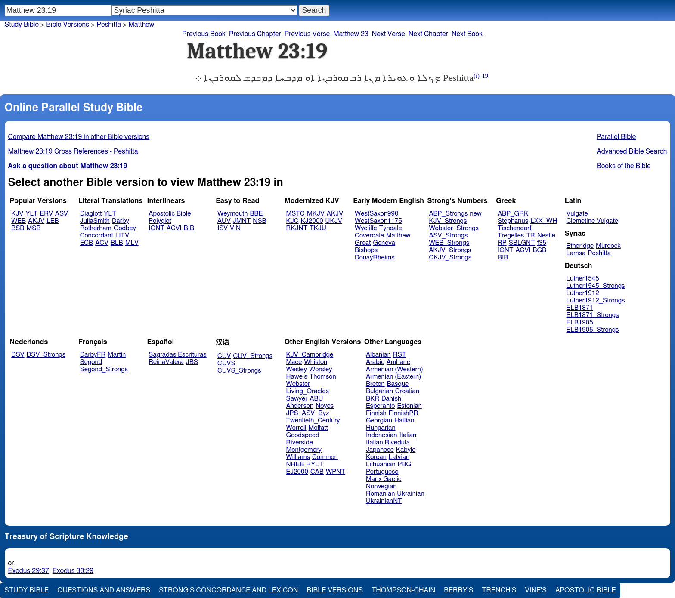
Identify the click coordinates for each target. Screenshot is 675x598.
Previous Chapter (255, 34)
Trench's (499, 590)
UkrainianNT (384, 501)
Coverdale (369, 235)
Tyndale (390, 228)
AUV (224, 221)
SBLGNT (522, 243)
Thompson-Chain (403, 590)
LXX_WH (543, 221)
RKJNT (297, 228)
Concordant (96, 235)
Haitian (404, 420)
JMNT (242, 221)
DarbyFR (93, 354)
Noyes (325, 406)
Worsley (320, 369)
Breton (375, 384)
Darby (120, 221)
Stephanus (513, 221)
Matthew (141, 24)
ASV (61, 213)
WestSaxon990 (376, 213)
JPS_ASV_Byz (307, 413)
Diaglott (91, 213)
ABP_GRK (513, 213)
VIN (235, 228)
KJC (292, 221)
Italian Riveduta (388, 442)
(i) (477, 76)
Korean (376, 457)
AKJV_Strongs (450, 250)
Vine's (536, 590)
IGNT (156, 228)
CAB (317, 472)
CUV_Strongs (252, 356)
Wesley (296, 369)
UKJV (333, 221)
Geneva (384, 243)
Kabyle (406, 450)
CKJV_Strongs (450, 257)
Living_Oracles (307, 391)
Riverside (299, 442)
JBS (192, 362)
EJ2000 (297, 472)
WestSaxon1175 (378, 221)
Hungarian (381, 428)
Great (363, 243)
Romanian (380, 493)
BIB (189, 228)
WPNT (335, 472)
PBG (405, 464)
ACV (101, 243)
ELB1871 (580, 308)
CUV (224, 356)
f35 (541, 243)
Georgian (379, 420)
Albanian (378, 354)
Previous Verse (307, 34)
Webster (298, 384)
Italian (407, 435)
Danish (391, 398)
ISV (222, 228)
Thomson (323, 376)
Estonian (409, 406)
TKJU (318, 228)
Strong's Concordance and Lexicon (228, 590)
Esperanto (380, 406)
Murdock (608, 246)
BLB (117, 243)
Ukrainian (410, 493)
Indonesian (381, 435)
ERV (46, 213)
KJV (17, 213)
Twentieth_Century (313, 420)
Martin (117, 354)
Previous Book (204, 34)
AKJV (36, 221)
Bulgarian (379, 391)
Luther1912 (583, 293)
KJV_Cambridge (310, 354)
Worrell (296, 428)
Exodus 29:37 (28, 570)
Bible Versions (67, 24)
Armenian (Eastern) (393, 376)
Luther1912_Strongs (596, 300)
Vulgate (577, 213)
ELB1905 (580, 322)
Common (325, 457)
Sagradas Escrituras (177, 354)
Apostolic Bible (585, 590)
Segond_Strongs (104, 369)
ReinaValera (166, 362)
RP (502, 243)
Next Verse (388, 34)
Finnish (376, 413)
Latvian (399, 457)
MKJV (316, 213)
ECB (86, 243)
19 (485, 76)
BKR (372, 398)
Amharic (398, 362)
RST (399, 354)
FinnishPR (403, 413)
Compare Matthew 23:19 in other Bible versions (79, 136)
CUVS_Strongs (239, 370)
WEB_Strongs (449, 243)
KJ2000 (312, 221)
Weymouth (232, 213)
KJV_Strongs (448, 221)
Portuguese (382, 472)
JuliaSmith (95, 221)
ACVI (174, 228)
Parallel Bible (616, 136)
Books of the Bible (624, 166)
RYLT (314, 464)
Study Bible (22, 24)
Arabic (375, 362)
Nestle (546, 235)
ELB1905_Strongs (593, 330)
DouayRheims (375, 257)
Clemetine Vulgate (592, 221)
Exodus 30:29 (73, 570)
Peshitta (108, 24)
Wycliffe (366, 228)
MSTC (295, 213)
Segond (91, 362)
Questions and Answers (103, 590)
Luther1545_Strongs (596, 286)
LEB (52, 221)
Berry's (458, 590)
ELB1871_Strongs (593, 315)
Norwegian (381, 486)
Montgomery (304, 450)
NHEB (295, 464)
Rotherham (95, 228)
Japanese (380, 450)
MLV (132, 243)
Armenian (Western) (394, 369)
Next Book (467, 34)
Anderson (300, 406)
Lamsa (576, 253)
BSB (17, 228)
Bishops (366, 250)
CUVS (226, 363)
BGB (539, 250)
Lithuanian (381, 464)
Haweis (296, 376)
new (476, 213)
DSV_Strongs (46, 354)
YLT (31, 213)
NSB (259, 221)
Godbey (125, 228)
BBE (256, 213)
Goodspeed (302, 435)
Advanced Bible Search (632, 151)
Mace (294, 362)
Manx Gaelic (384, 479)
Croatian (407, 391)
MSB (33, 228)
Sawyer (297, 398)
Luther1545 (583, 278)
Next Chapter (428, 34)
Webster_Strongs (454, 228)
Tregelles (511, 235)
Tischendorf (514, 228)
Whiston (315, 362)
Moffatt (318, 428)
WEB (18, 221)
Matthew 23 (350, 34)
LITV (122, 235)
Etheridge (580, 246)
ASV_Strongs (448, 235)
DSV (18, 354)
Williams (298, 457)
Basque (398, 384)
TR (530, 235)
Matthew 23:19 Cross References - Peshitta (73, 151)
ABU (316, 398)
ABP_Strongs (448, 213)
